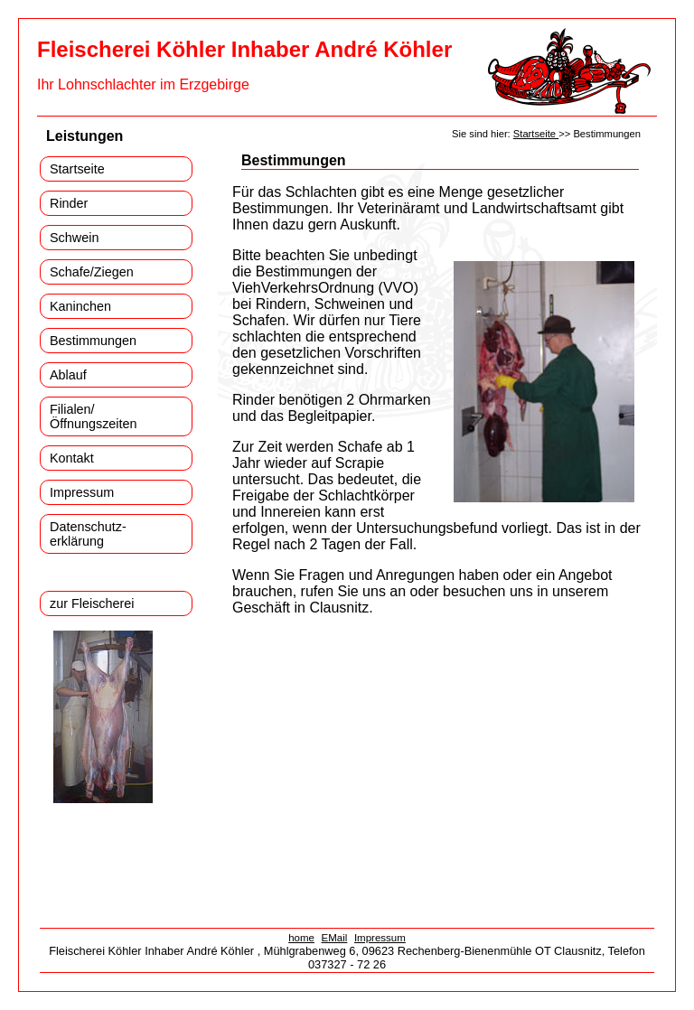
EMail (335, 937)
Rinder (69, 203)
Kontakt (72, 458)
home (301, 937)
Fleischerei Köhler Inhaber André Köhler (244, 49)
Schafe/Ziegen (92, 272)
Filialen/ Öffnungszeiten (93, 416)
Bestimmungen (93, 340)
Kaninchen (80, 306)
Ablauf (68, 375)
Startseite (77, 169)
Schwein (74, 237)
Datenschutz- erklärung (88, 533)
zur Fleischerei (92, 603)
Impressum (82, 492)
